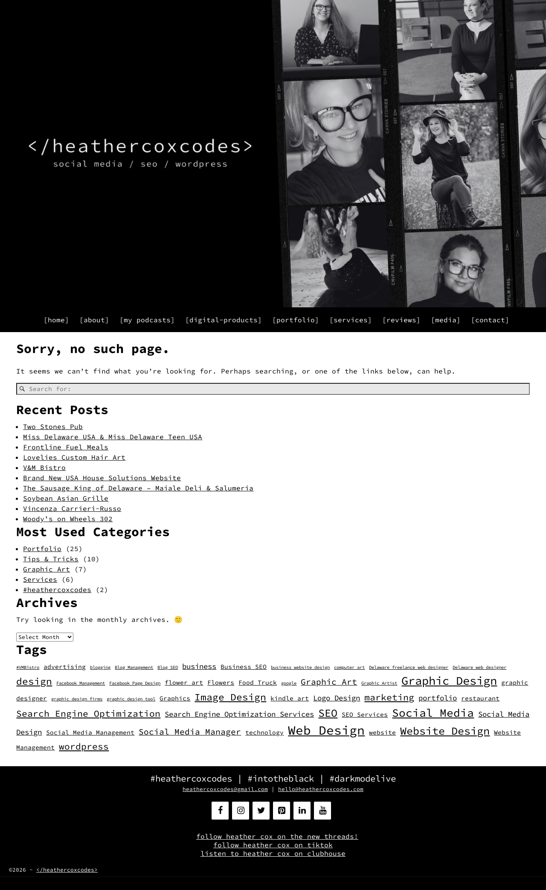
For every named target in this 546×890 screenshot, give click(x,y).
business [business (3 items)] (199, 666)
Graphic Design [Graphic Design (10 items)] (449, 681)
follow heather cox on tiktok (273, 844)
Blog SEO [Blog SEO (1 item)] (167, 667)
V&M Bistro (44, 467)
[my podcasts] (147, 319)
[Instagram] (240, 811)
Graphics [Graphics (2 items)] (175, 698)
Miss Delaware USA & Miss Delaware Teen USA (112, 436)
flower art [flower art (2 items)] (184, 682)
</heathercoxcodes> (67, 869)
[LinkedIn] (302, 811)
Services (40, 579)
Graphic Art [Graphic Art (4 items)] (329, 682)
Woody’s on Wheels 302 (68, 518)
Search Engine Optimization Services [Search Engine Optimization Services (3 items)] (239, 714)
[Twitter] (261, 811)
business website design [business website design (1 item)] (300, 667)
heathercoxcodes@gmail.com (225, 788)
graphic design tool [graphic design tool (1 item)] (131, 699)
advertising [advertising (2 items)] (65, 667)
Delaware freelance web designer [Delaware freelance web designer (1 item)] (408, 667)
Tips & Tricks (50, 558)
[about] (94, 319)
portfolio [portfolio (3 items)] (437, 698)
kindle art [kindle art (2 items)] (289, 698)
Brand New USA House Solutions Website (102, 477)
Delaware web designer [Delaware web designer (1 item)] (479, 667)
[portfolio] (295, 319)
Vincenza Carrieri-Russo (72, 508)
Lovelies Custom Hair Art (74, 457)
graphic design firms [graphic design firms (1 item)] (76, 699)
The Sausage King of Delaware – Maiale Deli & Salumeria (138, 488)
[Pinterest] (281, 811)
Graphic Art (46, 569)
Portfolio (42, 548)
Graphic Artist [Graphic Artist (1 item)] (379, 683)
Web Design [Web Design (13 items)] (326, 730)
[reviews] (401, 319)
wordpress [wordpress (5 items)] (84, 746)
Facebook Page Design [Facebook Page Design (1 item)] (134, 683)
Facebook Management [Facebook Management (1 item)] (80, 683)
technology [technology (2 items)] (264, 732)
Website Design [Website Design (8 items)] (445, 731)
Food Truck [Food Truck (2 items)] (257, 682)
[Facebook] (220, 811)
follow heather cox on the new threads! (277, 836)
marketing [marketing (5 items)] (389, 697)
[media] (446, 319)
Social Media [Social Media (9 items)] (433, 713)
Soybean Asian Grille (65, 498)
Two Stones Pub (53, 426)
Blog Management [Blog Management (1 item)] (134, 667)
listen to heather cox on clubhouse (273, 853)
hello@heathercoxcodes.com (320, 788)
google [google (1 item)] (288, 683)
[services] (350, 319)
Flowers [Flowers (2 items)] (220, 682)
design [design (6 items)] (34, 681)
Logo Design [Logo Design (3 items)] (336, 698)
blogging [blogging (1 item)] (100, 667)
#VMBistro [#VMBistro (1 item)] (27, 667)
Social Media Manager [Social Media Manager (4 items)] (190, 732)
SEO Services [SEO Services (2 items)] (365, 714)
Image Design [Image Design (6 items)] (230, 697)
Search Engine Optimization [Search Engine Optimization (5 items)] (88, 713)
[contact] (490, 319)
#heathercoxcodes (57, 589)
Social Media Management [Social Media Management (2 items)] (90, 732)
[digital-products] (223, 319)
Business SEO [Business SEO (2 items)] (244, 667)
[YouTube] (322, 811)
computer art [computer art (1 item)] (349, 667)
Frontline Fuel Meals (65, 447)
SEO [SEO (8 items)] (327, 713)
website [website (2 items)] (382, 732)
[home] (56, 319)
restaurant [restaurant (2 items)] (480, 698)
